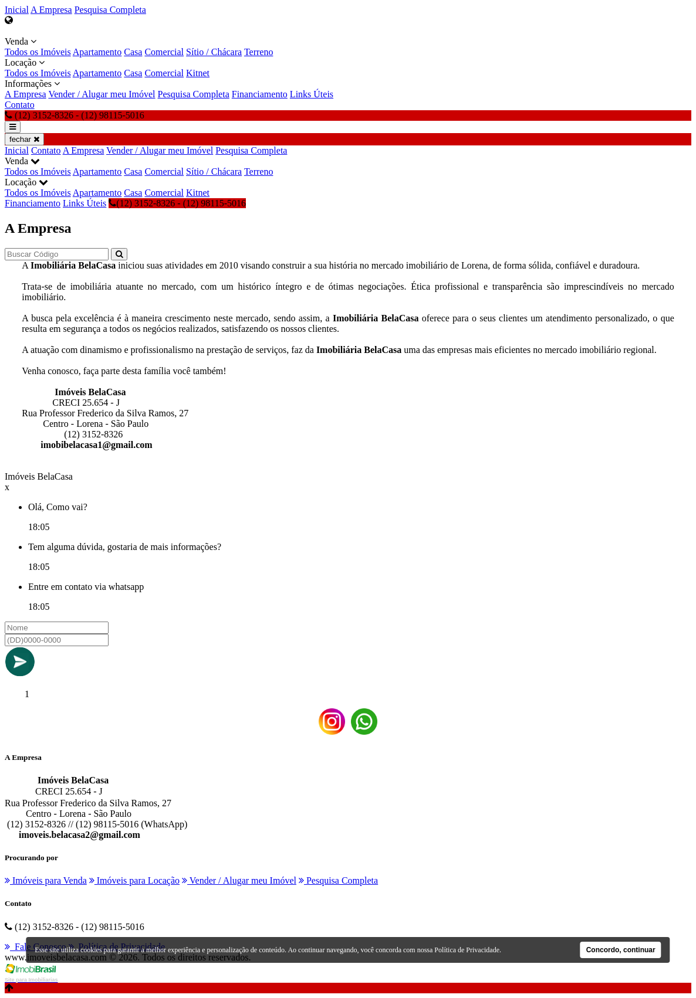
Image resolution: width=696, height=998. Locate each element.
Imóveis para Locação (134, 880)
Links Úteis (311, 94)
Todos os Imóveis (38, 52)
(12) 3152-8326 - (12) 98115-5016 (177, 203)
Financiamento (260, 94)
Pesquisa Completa (110, 10)
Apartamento (97, 52)
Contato (20, 105)
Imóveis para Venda (46, 880)
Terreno (258, 52)
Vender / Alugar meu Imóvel (101, 94)
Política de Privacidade (466, 950)
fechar (24, 139)
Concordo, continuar (621, 950)
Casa (133, 52)
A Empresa (51, 10)
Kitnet (198, 73)
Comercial (164, 52)
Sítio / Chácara (214, 52)
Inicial (17, 10)
